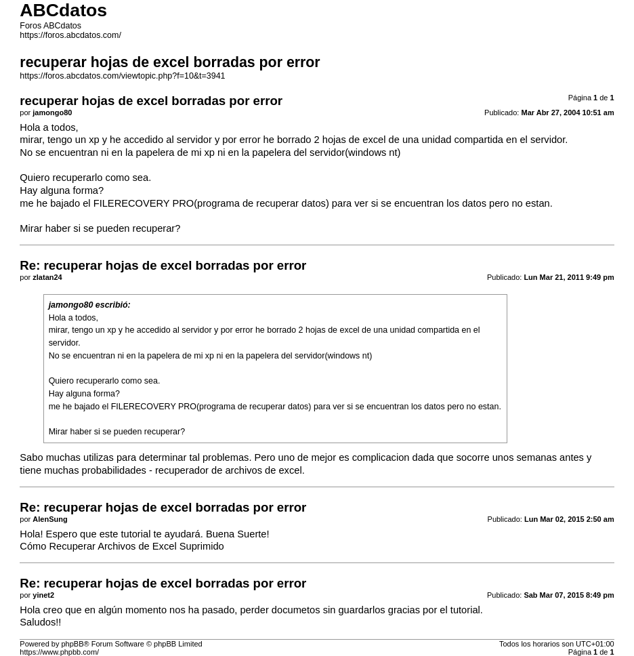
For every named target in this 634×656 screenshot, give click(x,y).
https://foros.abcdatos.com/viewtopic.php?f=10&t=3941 (122, 76)
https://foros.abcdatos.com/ (70, 35)
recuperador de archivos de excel (228, 470)
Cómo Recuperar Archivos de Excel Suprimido (122, 546)
